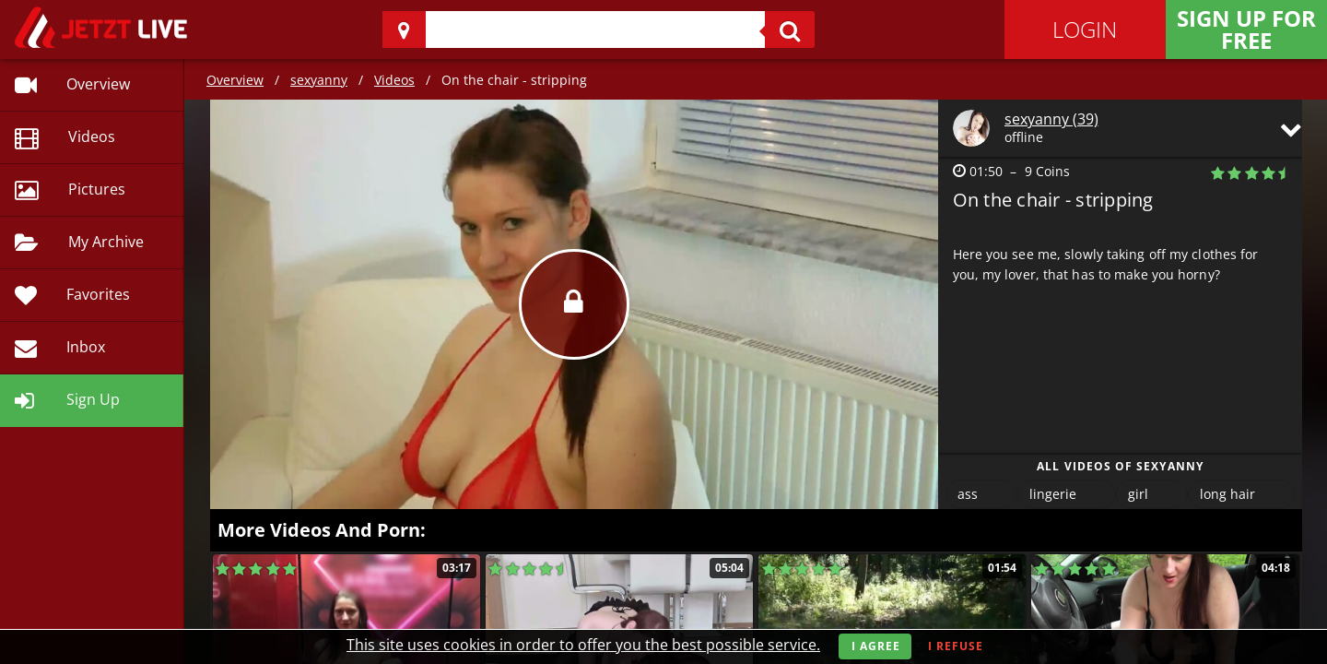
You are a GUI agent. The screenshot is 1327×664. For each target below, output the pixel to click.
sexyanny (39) (1051, 119)
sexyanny (318, 80)
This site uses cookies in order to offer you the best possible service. (583, 644)
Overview (235, 80)
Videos (394, 80)
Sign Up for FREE (1246, 29)
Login (1084, 29)
